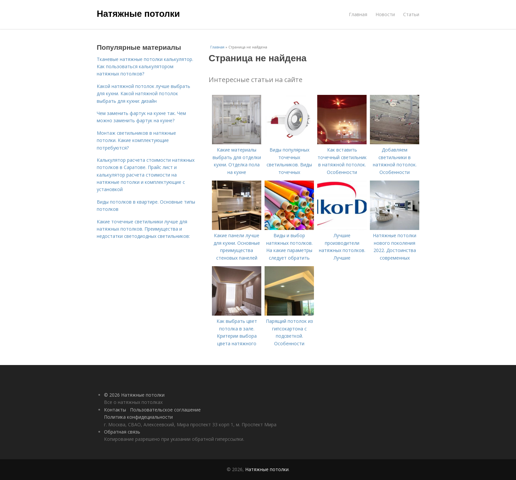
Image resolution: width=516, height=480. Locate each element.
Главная (358, 14)
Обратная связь (122, 432)
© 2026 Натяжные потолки (134, 395)
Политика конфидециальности (138, 417)
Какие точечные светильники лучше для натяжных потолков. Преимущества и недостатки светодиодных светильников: (143, 229)
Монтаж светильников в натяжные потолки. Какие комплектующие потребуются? (136, 140)
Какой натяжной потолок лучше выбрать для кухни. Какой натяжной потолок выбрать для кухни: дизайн (143, 93)
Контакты (115, 410)
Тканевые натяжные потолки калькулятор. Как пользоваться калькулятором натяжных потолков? (145, 66)
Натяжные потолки (138, 14)
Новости (385, 14)
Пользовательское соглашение (165, 410)
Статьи (411, 14)
